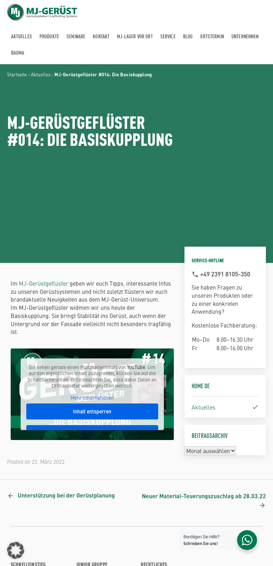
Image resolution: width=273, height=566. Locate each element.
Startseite (17, 74)
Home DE (201, 385)
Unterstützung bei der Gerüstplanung (66, 495)
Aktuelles (40, 74)
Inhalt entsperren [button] (92, 411)
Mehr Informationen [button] (92, 397)
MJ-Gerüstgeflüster (43, 283)
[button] (15, 550)
